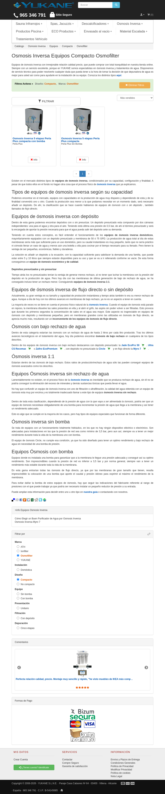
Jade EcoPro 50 (130, 345)
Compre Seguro (70, 763)
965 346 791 (30, 15)
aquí (118, 75)
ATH (21, 546)
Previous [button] (19, 668)
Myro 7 (137, 348)
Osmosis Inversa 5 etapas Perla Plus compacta (80, 140)
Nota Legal (116, 776)
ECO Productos (64, 31)
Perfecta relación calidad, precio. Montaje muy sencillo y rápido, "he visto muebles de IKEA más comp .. (74, 679)
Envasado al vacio (98, 31)
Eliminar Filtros (134, 85)
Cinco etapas (25, 628)
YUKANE (23, 560)
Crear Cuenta (21, 759)
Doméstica (24, 569)
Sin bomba (24, 594)
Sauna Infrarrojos (29, 24)
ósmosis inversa (106, 184)
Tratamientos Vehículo (31, 39)
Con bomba (25, 598)
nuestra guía (91, 492)
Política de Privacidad (122, 766)
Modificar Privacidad (121, 769)
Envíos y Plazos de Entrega (125, 759)
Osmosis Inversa (130, 24)
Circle (102, 348)
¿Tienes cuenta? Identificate (34, 767)
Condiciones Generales (123, 763)
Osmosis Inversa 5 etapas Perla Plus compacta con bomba (32, 140)
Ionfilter (22, 551)
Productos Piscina (30, 31)
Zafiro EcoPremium (46, 348)
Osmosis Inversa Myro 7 (27, 522)
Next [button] (146, 668)
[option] (82, 670)
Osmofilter (24, 555)
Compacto (24, 579)
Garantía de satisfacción (75, 766)
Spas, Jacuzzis (62, 24)
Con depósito (26, 618)
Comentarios (21, 642)
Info (34, 159)
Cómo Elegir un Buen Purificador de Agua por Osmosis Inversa (48, 518)
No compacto (26, 584)
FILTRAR (46, 101)
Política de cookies (120, 773)
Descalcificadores (95, 24)
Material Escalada (133, 31)
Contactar (67, 759)
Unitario (23, 608)
